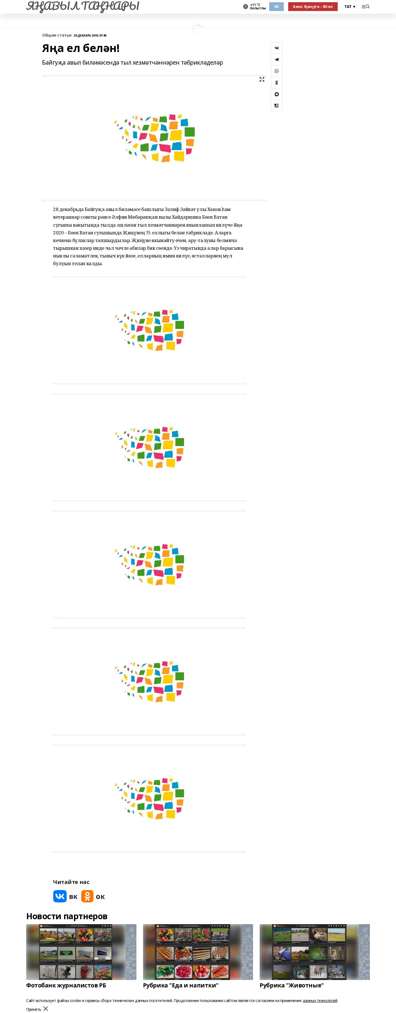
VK (276, 6)
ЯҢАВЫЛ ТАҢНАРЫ (82, 5)
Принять (33, 1009)
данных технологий (320, 1000)
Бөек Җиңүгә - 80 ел (313, 6)
